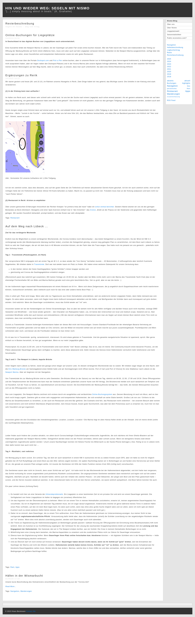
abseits (170, 81)
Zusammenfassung (173, 96)
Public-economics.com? (177, 38)
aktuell (187, 81)
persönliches (172, 88)
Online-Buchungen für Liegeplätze (30, 35)
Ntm (188, 86)
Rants (169, 53)
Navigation (171, 45)
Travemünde (39, 264)
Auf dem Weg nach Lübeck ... (26, 226)
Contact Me (31, 611)
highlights (186, 83)
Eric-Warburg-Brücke (17, 369)
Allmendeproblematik (54, 494)
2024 (169, 61)
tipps (187, 91)
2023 (169, 64)
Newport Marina (12, 372)
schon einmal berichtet (104, 207)
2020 (169, 72)
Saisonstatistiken (174, 35)
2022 (169, 67)
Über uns (171, 24)
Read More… (10, 586)
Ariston (93, 210)
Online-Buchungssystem (102, 394)
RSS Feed (171, 100)
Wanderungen (173, 94)
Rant (188, 88)
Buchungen (171, 83)
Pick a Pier (57, 60)
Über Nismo (172, 28)
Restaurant (172, 91)
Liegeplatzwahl (173, 31)
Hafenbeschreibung (175, 47)
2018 (169, 77)
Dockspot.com (43, 60)
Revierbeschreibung (175, 55)
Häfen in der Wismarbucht (24, 575)
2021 (169, 69)
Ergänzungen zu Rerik (21, 75)
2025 (169, 59)
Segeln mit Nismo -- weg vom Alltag (22, 27)
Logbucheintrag (173, 50)
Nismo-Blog (172, 21)
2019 (169, 74)
